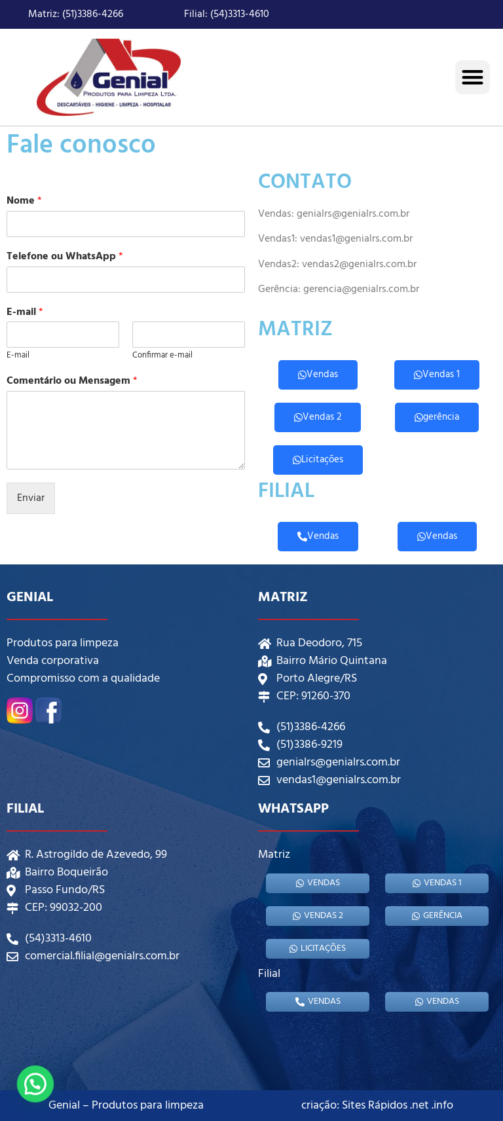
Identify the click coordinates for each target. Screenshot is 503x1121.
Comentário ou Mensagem (72, 381)
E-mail (25, 313)
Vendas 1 (437, 374)
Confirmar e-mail (162, 355)
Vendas (318, 374)
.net (419, 1105)
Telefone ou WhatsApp (65, 257)
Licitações (318, 460)
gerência (437, 417)
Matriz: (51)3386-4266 (75, 14)
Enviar (31, 498)
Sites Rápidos (374, 1105)
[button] (472, 77)
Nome (24, 201)
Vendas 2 (317, 417)
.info (442, 1105)
